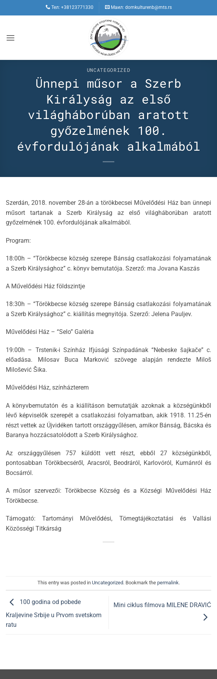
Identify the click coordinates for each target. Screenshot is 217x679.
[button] (10, 37)
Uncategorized (108, 70)
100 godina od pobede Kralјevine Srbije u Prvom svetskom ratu (54, 614)
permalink (168, 582)
